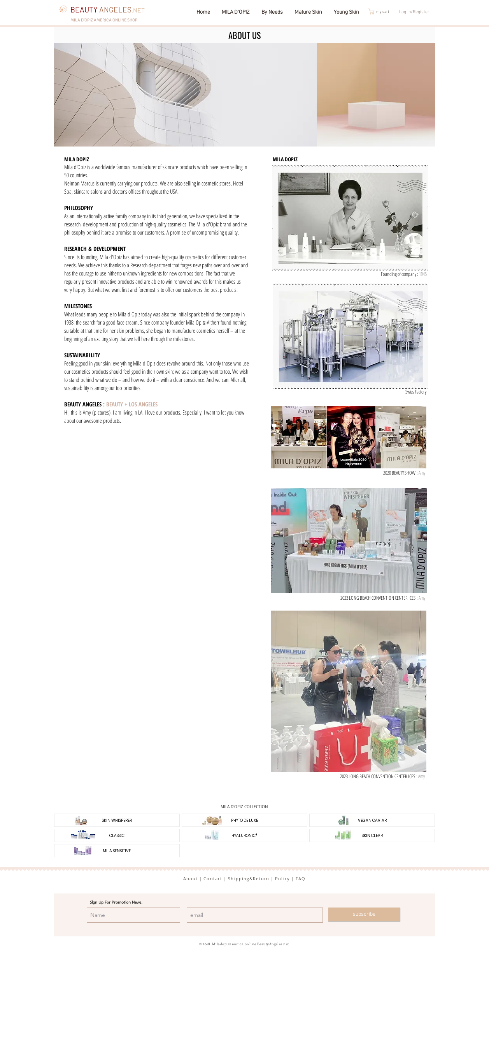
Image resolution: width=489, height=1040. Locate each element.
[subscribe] (364, 914)
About (190, 878)
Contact (212, 878)
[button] (383, 11)
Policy (282, 878)
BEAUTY (100, 9)
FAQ (300, 878)
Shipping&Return (248, 878)
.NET (138, 10)
